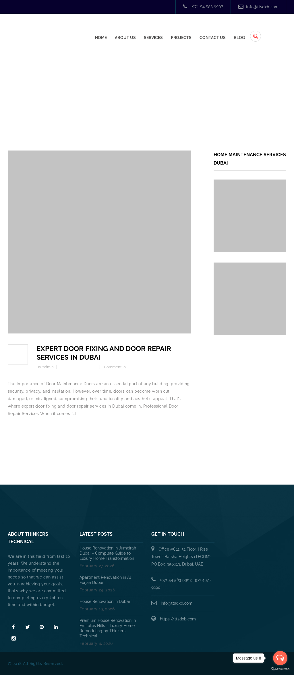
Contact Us (213, 36)
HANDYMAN (166, 502)
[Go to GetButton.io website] (280, 669)
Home (101, 36)
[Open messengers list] (280, 658)
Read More (20, 615)
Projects (181, 36)
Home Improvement (79, 367)
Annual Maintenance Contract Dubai (235, 502)
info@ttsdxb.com (258, 6)
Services (153, 36)
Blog (239, 36)
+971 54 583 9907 (203, 6)
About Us (125, 36)
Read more (19, 429)
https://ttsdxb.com (178, 619)
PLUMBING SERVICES (118, 502)
